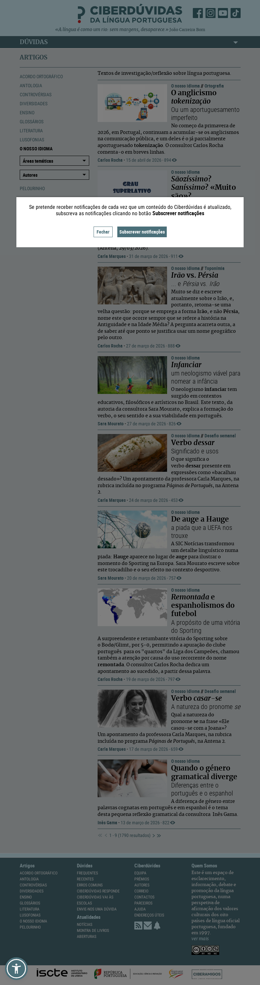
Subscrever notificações (142, 232)
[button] (16, 968)
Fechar (103, 232)
